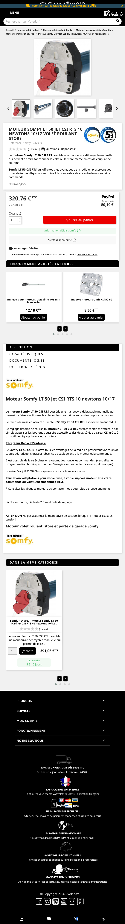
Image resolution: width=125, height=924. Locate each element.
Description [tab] (20, 347)
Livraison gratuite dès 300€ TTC (62, 2)
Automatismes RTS (48, 482)
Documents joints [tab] (27, 360)
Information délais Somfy (62, 230)
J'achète (27, 651)
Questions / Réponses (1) (59, 149)
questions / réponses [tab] (30, 367)
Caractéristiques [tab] (26, 354)
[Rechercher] (62, 21)
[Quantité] (13, 220)
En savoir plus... (18, 184)
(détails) (85, 5)
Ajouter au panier (80, 220)
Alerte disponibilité (62, 240)
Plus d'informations (87, 254)
